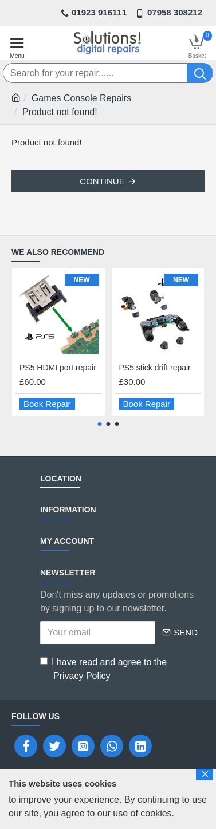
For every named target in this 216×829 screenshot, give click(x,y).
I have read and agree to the (103, 670)
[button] (99, 424)
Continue (102, 181)
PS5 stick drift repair (155, 367)
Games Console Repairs (81, 98)
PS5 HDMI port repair (57, 367)
